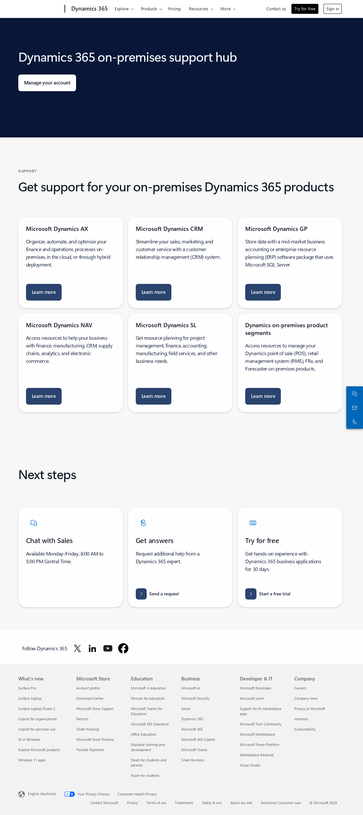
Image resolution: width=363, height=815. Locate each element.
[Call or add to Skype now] (353, 421)
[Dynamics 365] (89, 9)
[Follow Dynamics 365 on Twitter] (77, 648)
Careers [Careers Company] (300, 688)
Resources (198, 8)
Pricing (174, 8)
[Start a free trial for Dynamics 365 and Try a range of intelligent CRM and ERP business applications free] (267, 594)
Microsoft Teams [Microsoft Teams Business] (194, 749)
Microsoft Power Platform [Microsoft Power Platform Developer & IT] (259, 744)
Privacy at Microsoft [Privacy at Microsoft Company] (309, 708)
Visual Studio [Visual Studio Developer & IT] (250, 765)
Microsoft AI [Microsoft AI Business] (190, 688)
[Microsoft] (40, 9)
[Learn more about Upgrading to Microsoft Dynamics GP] (263, 292)
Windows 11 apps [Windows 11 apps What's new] (32, 760)
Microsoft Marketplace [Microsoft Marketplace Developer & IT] (257, 734)
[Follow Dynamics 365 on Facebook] (123, 648)
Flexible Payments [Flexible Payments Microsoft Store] (90, 749)
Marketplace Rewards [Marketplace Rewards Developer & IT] (257, 754)
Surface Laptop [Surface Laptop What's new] (29, 698)
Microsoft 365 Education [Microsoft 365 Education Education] (150, 724)
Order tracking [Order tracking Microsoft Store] (87, 729)
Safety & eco (212, 802)
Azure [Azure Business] (185, 708)
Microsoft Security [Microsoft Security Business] (195, 698)
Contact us (276, 8)
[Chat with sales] (353, 393)
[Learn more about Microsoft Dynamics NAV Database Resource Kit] (44, 396)
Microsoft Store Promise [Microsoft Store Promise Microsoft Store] (95, 739)
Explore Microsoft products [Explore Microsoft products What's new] (39, 749)
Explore (122, 8)
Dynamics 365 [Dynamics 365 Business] (192, 718)
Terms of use (156, 802)
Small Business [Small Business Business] (192, 760)
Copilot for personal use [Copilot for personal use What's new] (37, 729)
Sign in (332, 8)
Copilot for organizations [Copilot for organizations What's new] (37, 718)
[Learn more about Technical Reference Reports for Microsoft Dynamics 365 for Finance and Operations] (263, 396)
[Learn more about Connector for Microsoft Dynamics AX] (44, 292)
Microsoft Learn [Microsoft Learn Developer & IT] (252, 698)
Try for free (304, 8)
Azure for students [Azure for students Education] (145, 775)
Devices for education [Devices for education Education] (148, 698)
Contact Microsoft (104, 802)
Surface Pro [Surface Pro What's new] (27, 688)
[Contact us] (353, 407)
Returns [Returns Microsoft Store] (82, 718)
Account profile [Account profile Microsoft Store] (88, 688)
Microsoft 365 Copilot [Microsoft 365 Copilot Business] (198, 739)
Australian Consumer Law (281, 802)
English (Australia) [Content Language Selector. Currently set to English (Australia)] (42, 793)
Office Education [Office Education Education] (143, 734)
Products (149, 8)
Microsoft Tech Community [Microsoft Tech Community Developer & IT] (260, 724)
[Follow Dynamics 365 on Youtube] (108, 648)
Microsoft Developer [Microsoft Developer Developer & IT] (256, 688)
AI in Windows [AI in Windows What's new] (29, 739)
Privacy (132, 802)
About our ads (241, 802)
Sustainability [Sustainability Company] (304, 729)
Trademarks (184, 802)
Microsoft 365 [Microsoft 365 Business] (192, 729)
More (225, 8)
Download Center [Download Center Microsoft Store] (90, 698)
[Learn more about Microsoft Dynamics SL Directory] (153, 396)
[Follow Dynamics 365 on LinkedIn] (92, 648)
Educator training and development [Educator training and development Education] (148, 747)
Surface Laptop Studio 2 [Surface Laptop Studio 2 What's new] (36, 708)
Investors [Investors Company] (301, 718)
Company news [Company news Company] (306, 698)
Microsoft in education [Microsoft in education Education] (148, 688)
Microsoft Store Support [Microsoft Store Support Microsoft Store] (95, 708)
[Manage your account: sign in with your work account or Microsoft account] (47, 82)
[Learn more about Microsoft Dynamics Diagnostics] (153, 292)
